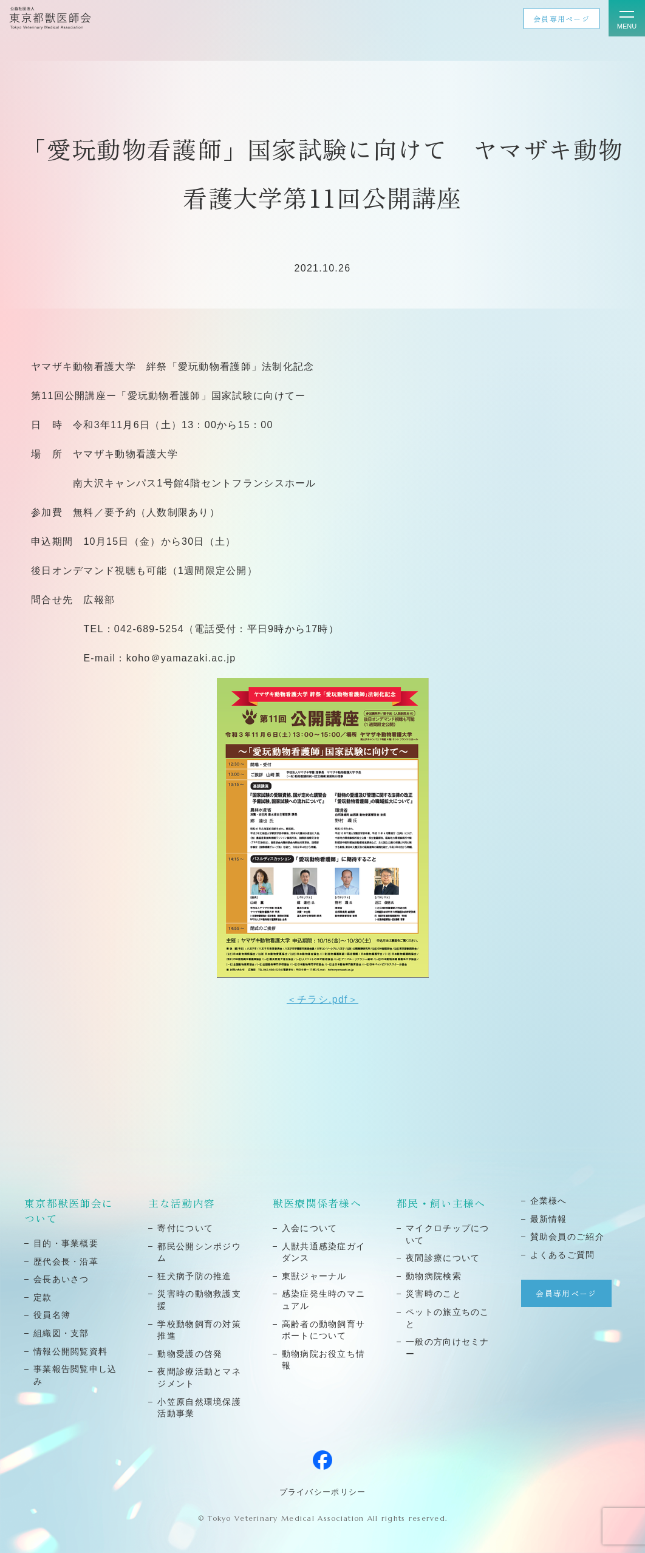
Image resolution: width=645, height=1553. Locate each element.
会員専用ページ (561, 18)
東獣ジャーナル (314, 1276)
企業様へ (548, 1201)
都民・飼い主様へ (441, 1202)
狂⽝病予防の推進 (194, 1276)
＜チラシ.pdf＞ (322, 999)
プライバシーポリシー (322, 1492)
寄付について (185, 1228)
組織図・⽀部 (61, 1333)
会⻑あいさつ (61, 1279)
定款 (42, 1297)
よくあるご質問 (562, 1255)
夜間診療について (443, 1258)
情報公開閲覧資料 (70, 1351)
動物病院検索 (434, 1276)
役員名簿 (51, 1315)
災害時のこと (434, 1294)
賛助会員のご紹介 (567, 1236)
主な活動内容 (181, 1202)
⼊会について (310, 1228)
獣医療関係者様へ (317, 1202)
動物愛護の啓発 (189, 1354)
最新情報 (548, 1219)
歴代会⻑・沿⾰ (65, 1261)
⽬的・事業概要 (65, 1243)
